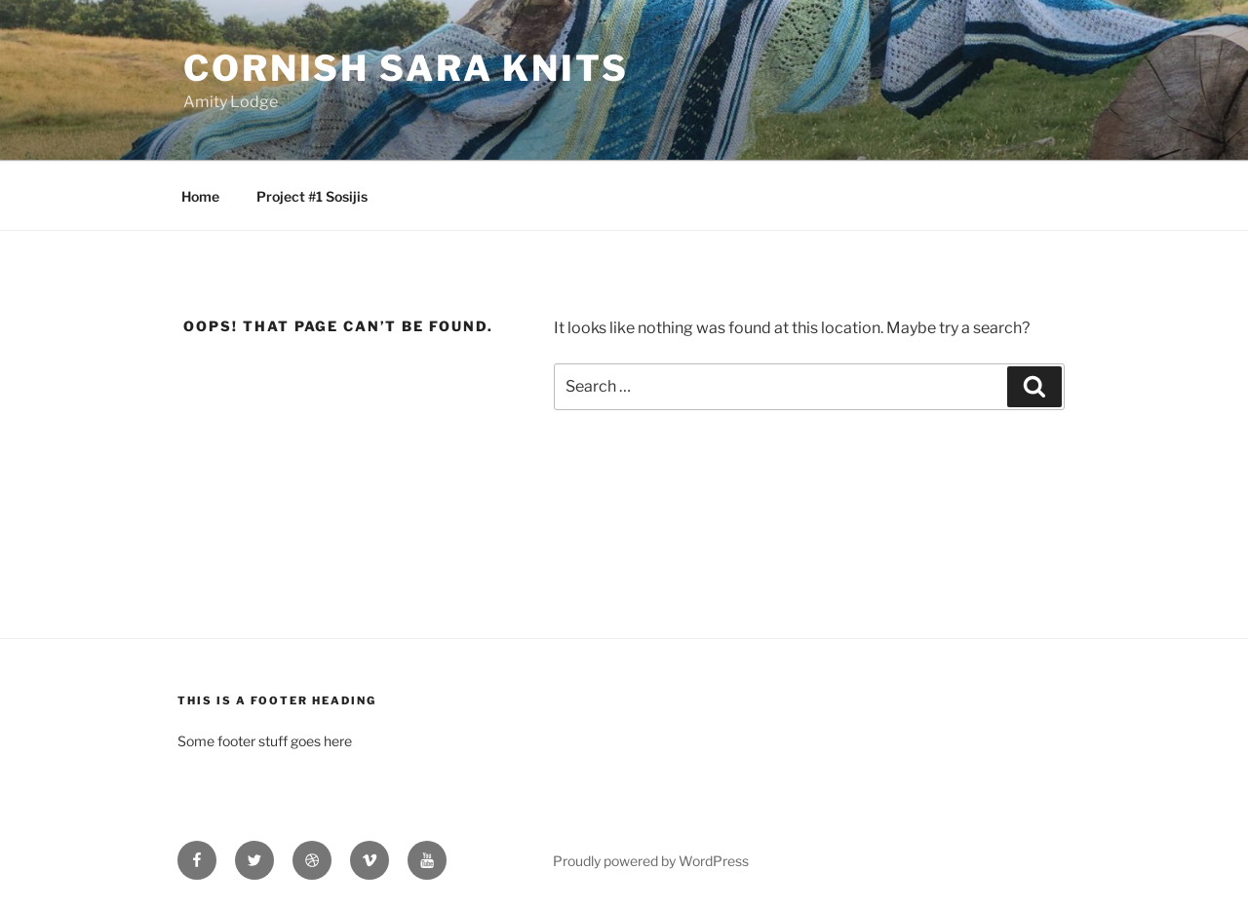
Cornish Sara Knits (406, 68)
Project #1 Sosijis (312, 196)
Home (200, 196)
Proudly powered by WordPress (651, 860)
